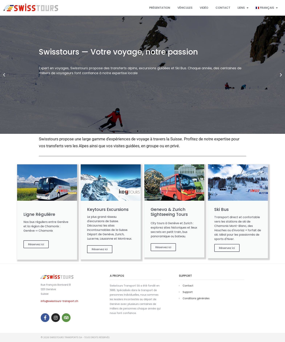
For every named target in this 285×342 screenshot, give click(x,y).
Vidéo (204, 8)
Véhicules (184, 8)
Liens (243, 8)
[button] (137, 131)
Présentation (159, 8)
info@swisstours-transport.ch (59, 301)
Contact (223, 8)
